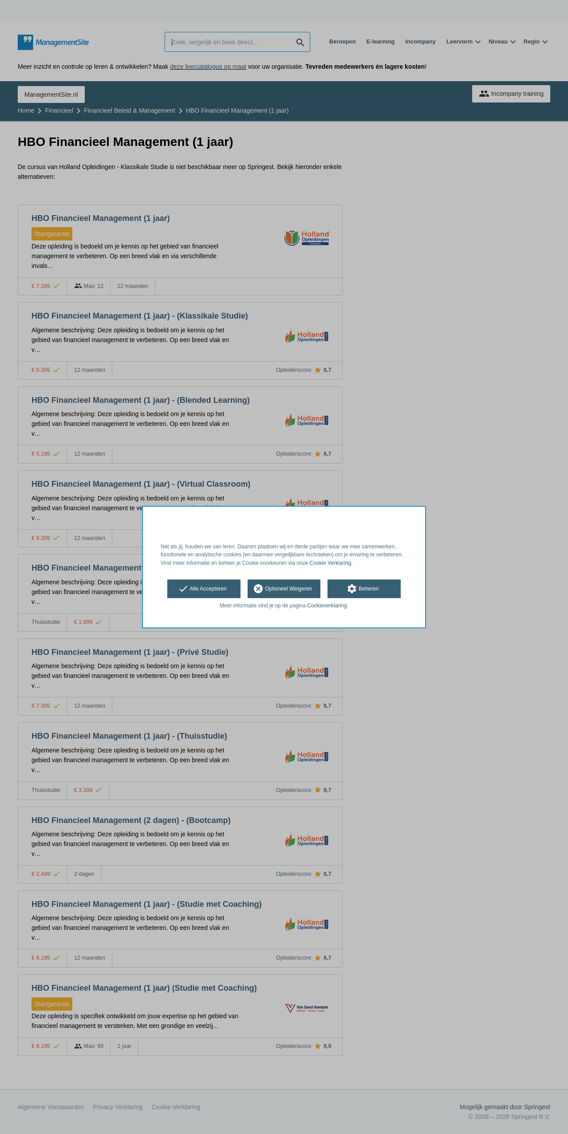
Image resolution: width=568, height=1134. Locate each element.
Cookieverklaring (327, 605)
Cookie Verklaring (330, 563)
